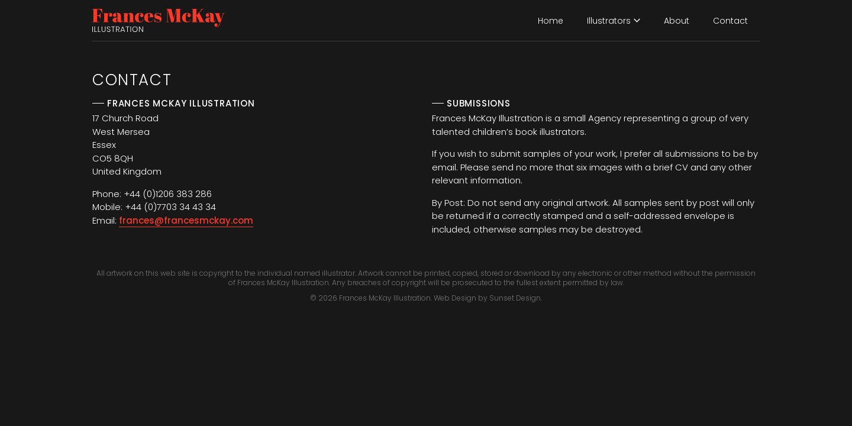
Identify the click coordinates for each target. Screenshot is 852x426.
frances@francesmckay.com (186, 220)
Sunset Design (515, 298)
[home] (158, 20)
